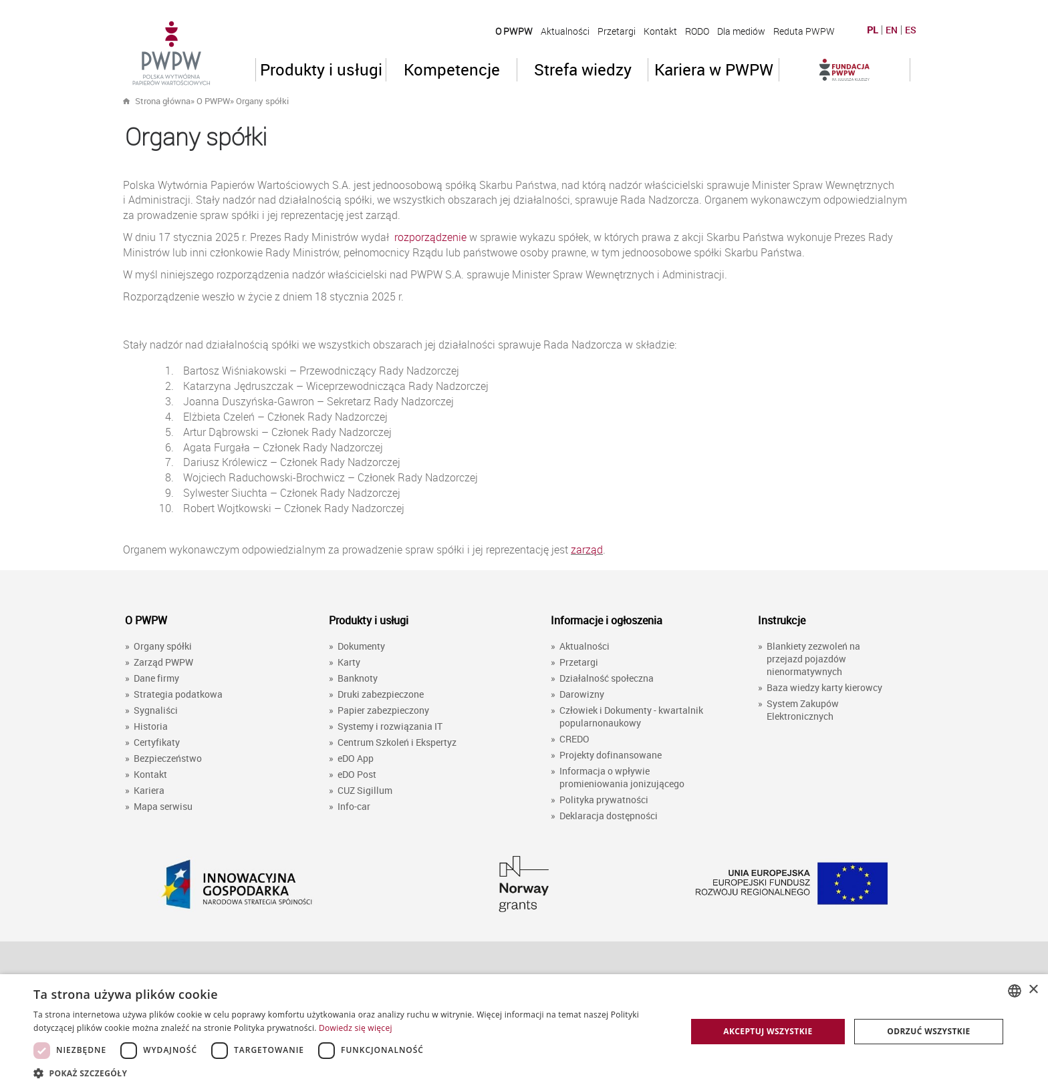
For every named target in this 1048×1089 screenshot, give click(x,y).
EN (892, 30)
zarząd (587, 549)
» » (239, 101)
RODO (697, 31)
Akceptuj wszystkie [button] (767, 1031)
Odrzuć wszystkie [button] (928, 1031)
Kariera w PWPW (713, 69)
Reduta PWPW (804, 31)
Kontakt (660, 31)
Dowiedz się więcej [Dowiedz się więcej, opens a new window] (355, 1028)
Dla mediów (741, 31)
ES (910, 30)
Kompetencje (452, 69)
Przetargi (617, 31)
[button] (350, 1072)
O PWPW (514, 31)
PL (872, 30)
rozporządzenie (430, 237)
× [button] (1033, 990)
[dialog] (524, 1031)
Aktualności (565, 31)
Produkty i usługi (321, 69)
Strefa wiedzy (583, 69)
